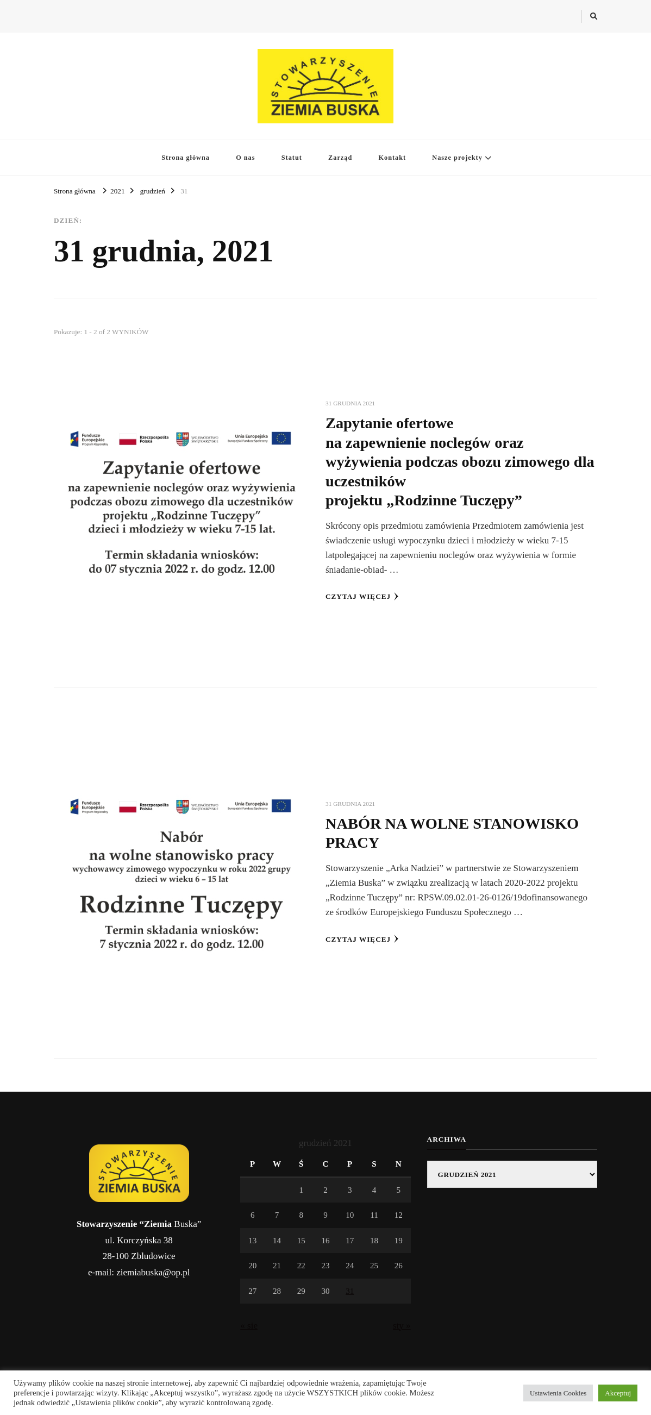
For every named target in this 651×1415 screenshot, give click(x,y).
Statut (291, 157)
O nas (245, 157)
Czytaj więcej (362, 596)
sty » (402, 1325)
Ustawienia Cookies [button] (558, 1393)
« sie (249, 1325)
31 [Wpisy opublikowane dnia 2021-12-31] (350, 1291)
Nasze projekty (457, 157)
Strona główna (185, 157)
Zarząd (340, 157)
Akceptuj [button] (618, 1393)
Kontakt (392, 157)
